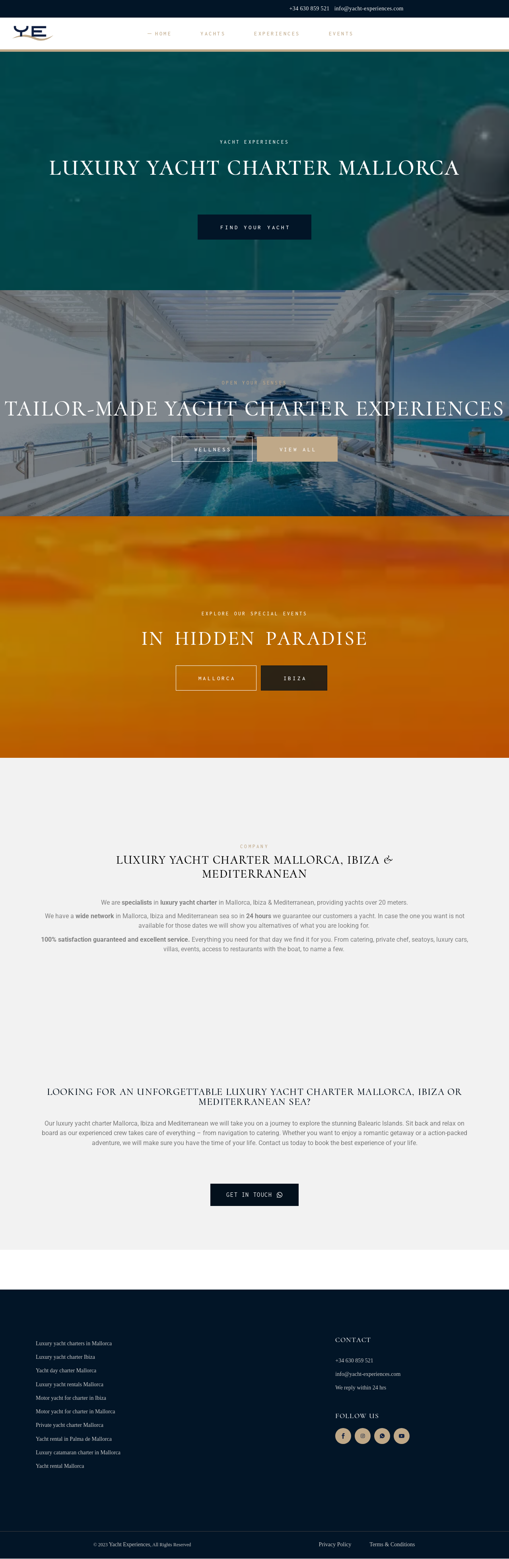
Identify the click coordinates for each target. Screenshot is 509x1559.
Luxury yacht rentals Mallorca (69, 1385)
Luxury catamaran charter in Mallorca (78, 1453)
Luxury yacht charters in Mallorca (74, 1344)
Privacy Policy (335, 1545)
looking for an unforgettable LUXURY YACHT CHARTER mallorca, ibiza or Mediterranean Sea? (254, 1097)
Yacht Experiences (129, 1545)
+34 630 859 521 (309, 9)
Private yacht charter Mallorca (69, 1426)
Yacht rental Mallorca (60, 1467)
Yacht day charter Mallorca (66, 1371)
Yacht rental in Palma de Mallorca (74, 1439)
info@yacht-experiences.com (369, 9)
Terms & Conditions (391, 1545)
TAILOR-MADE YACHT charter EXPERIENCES (254, 408)
